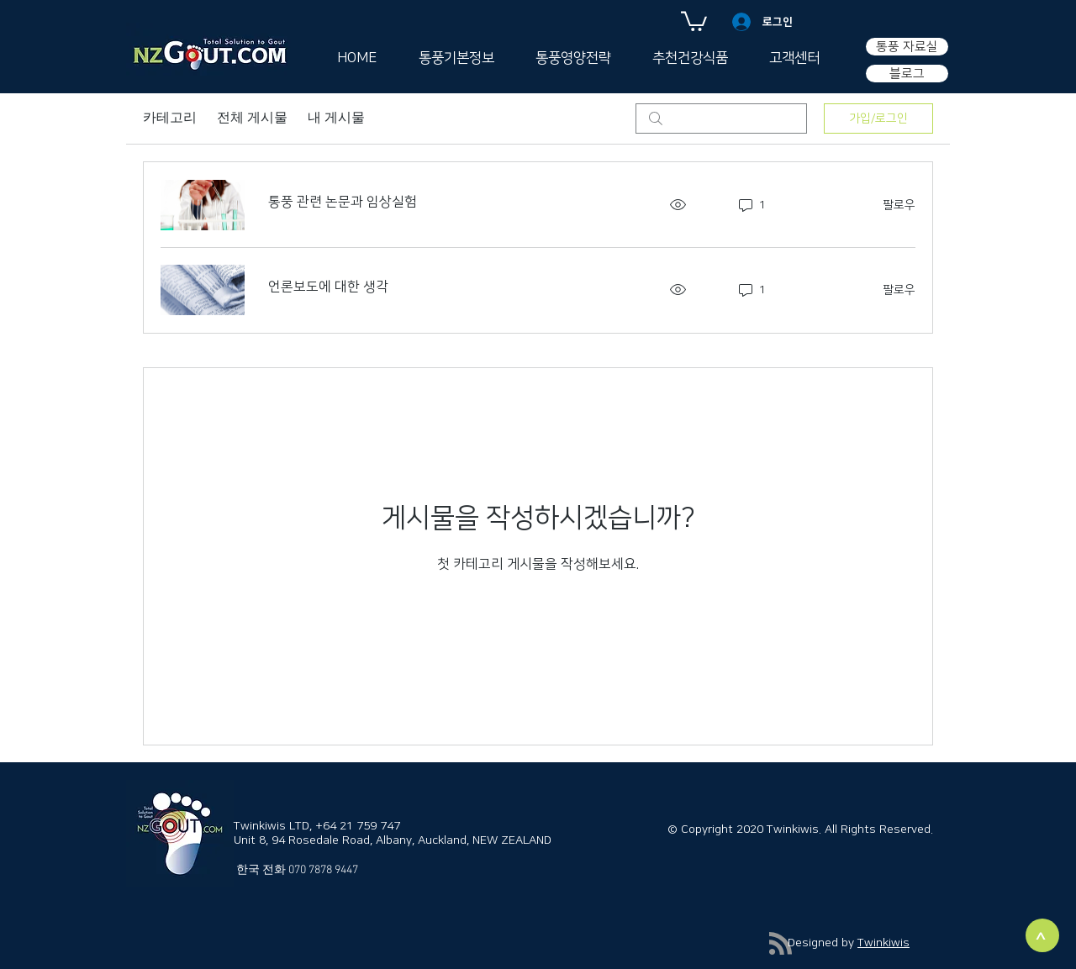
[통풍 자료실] (907, 46)
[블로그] (907, 73)
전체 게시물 (252, 118)
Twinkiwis (883, 943)
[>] (1042, 935)
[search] (721, 118)
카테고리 (170, 118)
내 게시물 (336, 118)
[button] (694, 20)
